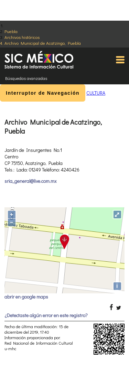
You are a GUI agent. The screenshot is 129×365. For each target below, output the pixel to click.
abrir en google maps (26, 296)
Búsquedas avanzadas (26, 78)
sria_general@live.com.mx (30, 181)
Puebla (11, 31)
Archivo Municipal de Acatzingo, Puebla (42, 43)
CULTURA (95, 93)
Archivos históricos (22, 37)
